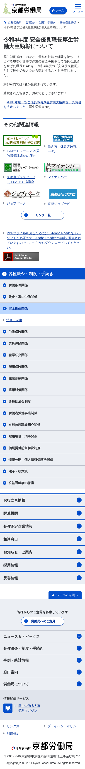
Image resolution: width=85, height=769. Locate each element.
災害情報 (42, 577)
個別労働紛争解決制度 (24, 448)
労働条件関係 (18, 285)
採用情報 (42, 564)
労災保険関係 (18, 343)
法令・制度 (14, 320)
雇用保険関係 (18, 366)
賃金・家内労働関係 (23, 297)
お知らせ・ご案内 (42, 551)
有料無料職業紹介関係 (24, 425)
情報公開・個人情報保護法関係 (31, 459)
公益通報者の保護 (21, 483)
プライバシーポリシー (63, 726)
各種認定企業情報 (42, 526)
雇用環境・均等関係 (23, 436)
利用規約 (13, 733)
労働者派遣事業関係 (23, 413)
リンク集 (13, 726)
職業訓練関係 (18, 378)
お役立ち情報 (42, 500)
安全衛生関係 (18, 308)
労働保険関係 (18, 332)
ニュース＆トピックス (42, 636)
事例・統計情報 (42, 660)
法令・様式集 (18, 471)
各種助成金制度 (20, 401)
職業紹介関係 (18, 355)
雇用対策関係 (18, 390)
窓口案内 (42, 672)
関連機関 (42, 513)
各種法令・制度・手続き (42, 648)
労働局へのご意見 (43, 621)
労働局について (42, 683)
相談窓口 (42, 538)
